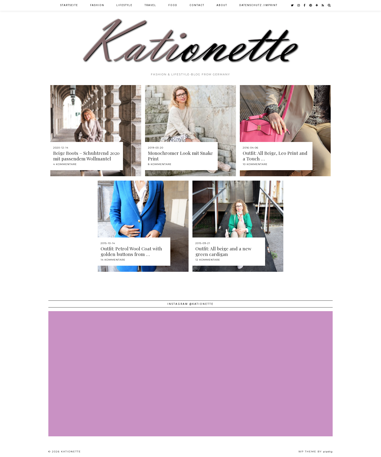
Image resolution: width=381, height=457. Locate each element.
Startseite (69, 5)
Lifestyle (124, 5)
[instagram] (298, 5)
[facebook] (305, 5)
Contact (197, 5)
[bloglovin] (317, 5)
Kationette (71, 451)
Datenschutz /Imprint (258, 5)
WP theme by (315, 451)
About (221, 5)
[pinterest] (310, 5)
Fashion (97, 5)
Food (172, 5)
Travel (150, 5)
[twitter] (292, 5)
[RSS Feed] (323, 5)
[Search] (329, 5)
